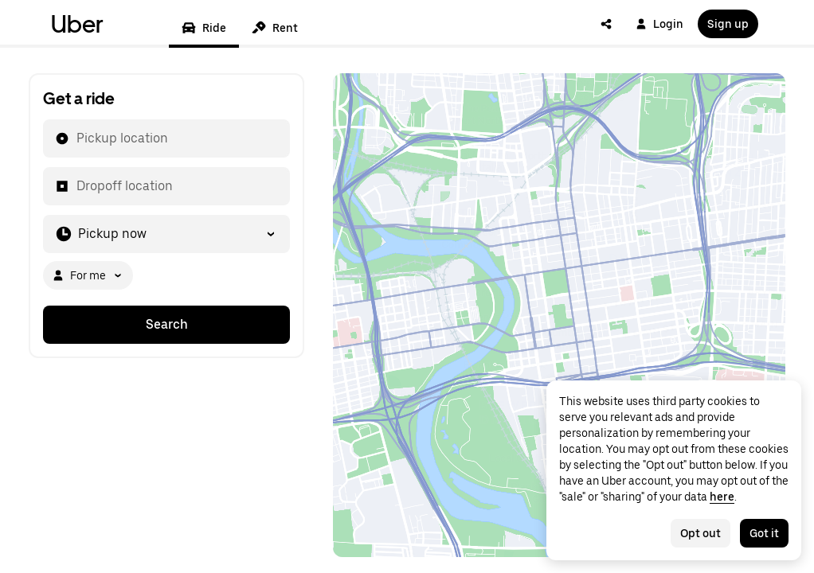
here (722, 496)
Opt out (700, 533)
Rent (275, 28)
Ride (204, 28)
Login (659, 24)
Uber (77, 24)
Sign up (728, 24)
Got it (764, 533)
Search (167, 324)
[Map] (559, 315)
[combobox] (75, 138)
